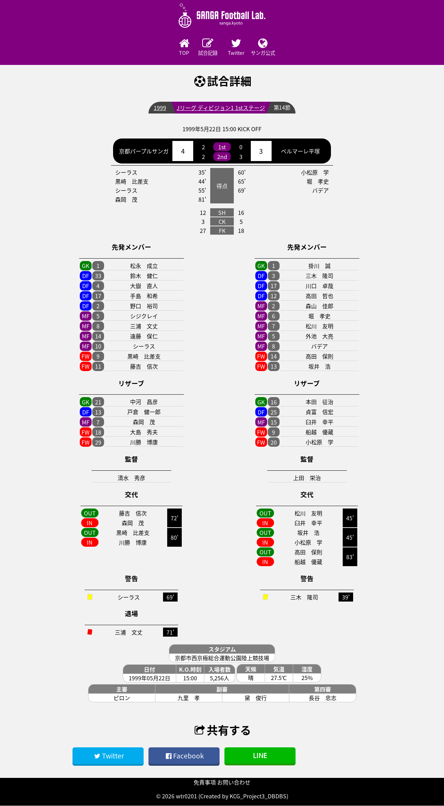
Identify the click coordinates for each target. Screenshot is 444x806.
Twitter (241, 47)
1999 (159, 108)
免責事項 (205, 782)
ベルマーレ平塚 (300, 152)
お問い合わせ (233, 782)
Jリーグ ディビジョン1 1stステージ (220, 108)
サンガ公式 (279, 47)
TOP (165, 47)
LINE (260, 756)
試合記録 (203, 47)
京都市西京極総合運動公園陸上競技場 (222, 658)
